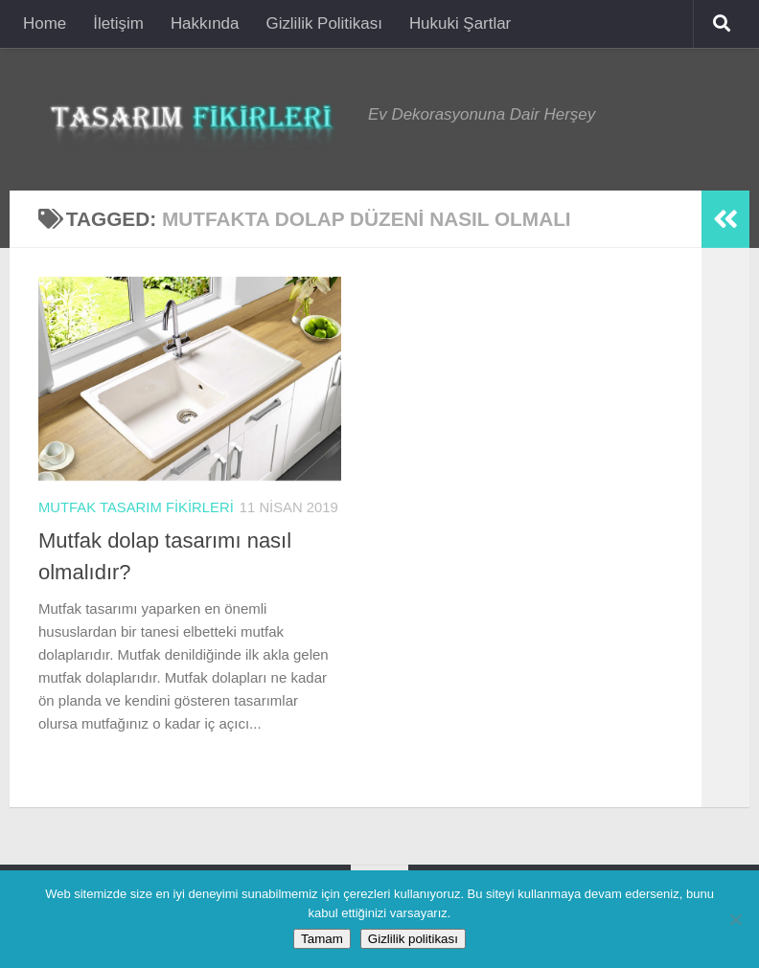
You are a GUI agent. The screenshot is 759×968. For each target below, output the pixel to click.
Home (44, 23)
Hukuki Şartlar (460, 23)
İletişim (118, 23)
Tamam (322, 939)
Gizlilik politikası (413, 939)
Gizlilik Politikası (323, 23)
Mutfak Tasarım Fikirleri (136, 507)
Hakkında (205, 23)
